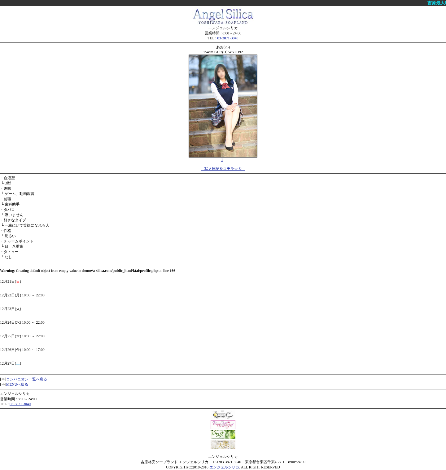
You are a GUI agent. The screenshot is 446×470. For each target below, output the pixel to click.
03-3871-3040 (227, 38)
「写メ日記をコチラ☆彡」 (223, 168)
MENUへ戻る (17, 384)
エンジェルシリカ (224, 467)
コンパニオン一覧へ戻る (26, 379)
